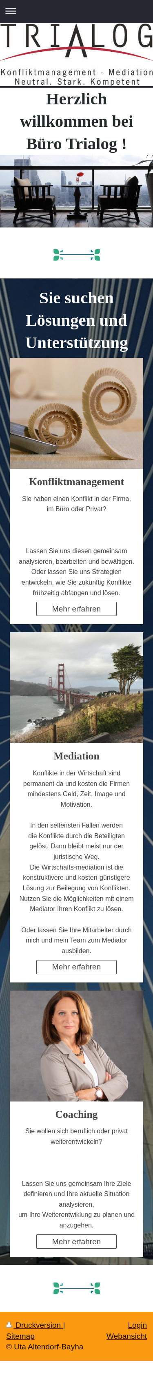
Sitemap (20, 1336)
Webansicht (126, 1336)
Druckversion (34, 1325)
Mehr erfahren (76, 609)
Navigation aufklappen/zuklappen (76, 11)
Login (137, 1325)
